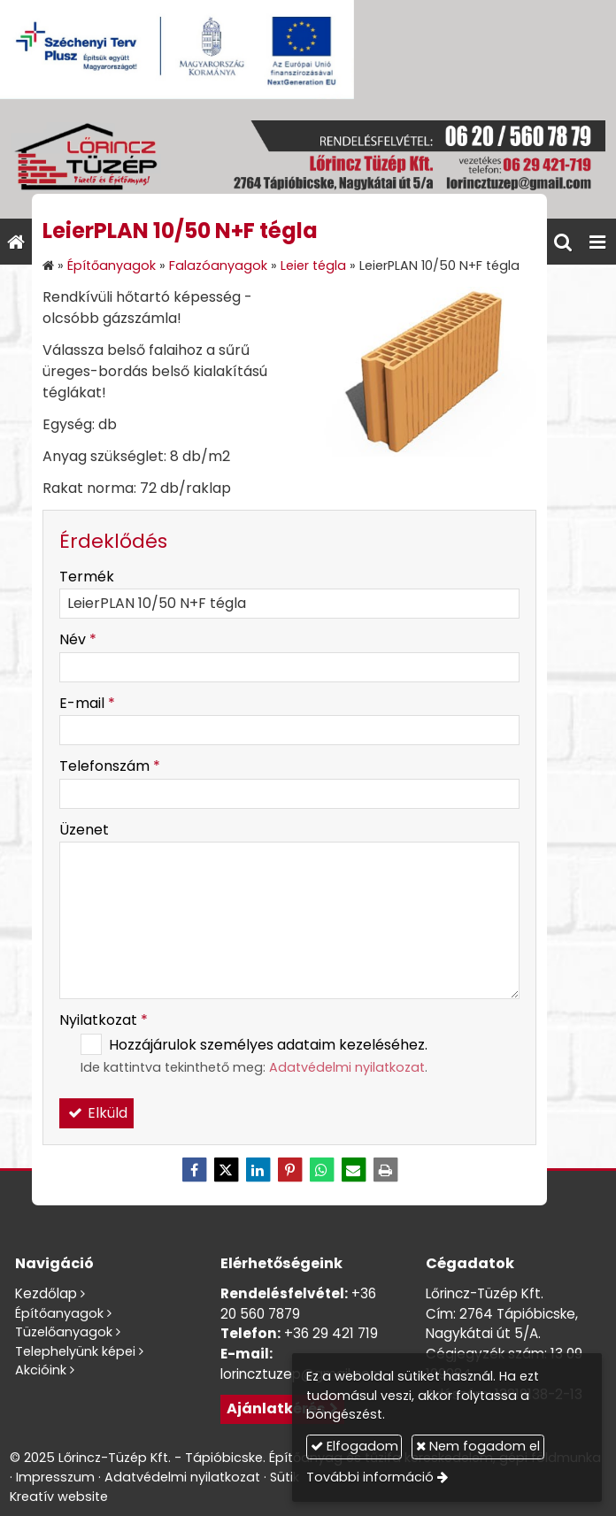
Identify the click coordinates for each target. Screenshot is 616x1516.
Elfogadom (354, 1446)
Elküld (96, 1113)
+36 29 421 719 (331, 1333)
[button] (597, 242)
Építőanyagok (59, 1313)
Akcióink (40, 1370)
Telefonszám (109, 766)
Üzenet (84, 830)
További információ (370, 1477)
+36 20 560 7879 (298, 1303)
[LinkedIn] (257, 1170)
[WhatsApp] (321, 1170)
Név (77, 639)
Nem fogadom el (478, 1446)
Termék (86, 576)
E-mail (87, 703)
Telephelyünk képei (75, 1351)
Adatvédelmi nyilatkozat (347, 1067)
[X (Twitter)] (226, 1170)
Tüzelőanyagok (63, 1332)
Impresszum (55, 1477)
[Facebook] (194, 1170)
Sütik (284, 1477)
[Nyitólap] (308, 158)
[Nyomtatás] (385, 1170)
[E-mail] (353, 1170)
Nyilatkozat (103, 1020)
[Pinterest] (289, 1170)
